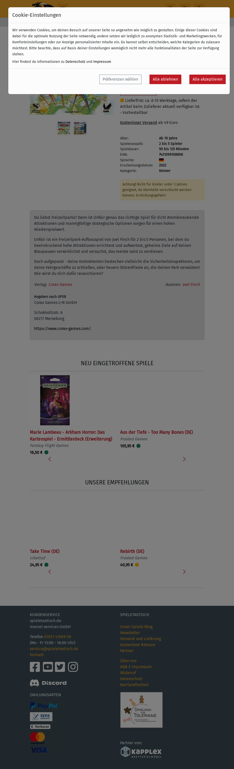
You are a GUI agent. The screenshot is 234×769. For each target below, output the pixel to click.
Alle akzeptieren (207, 79)
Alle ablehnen (165, 79)
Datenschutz (75, 62)
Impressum (102, 62)
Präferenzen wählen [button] (120, 79)
